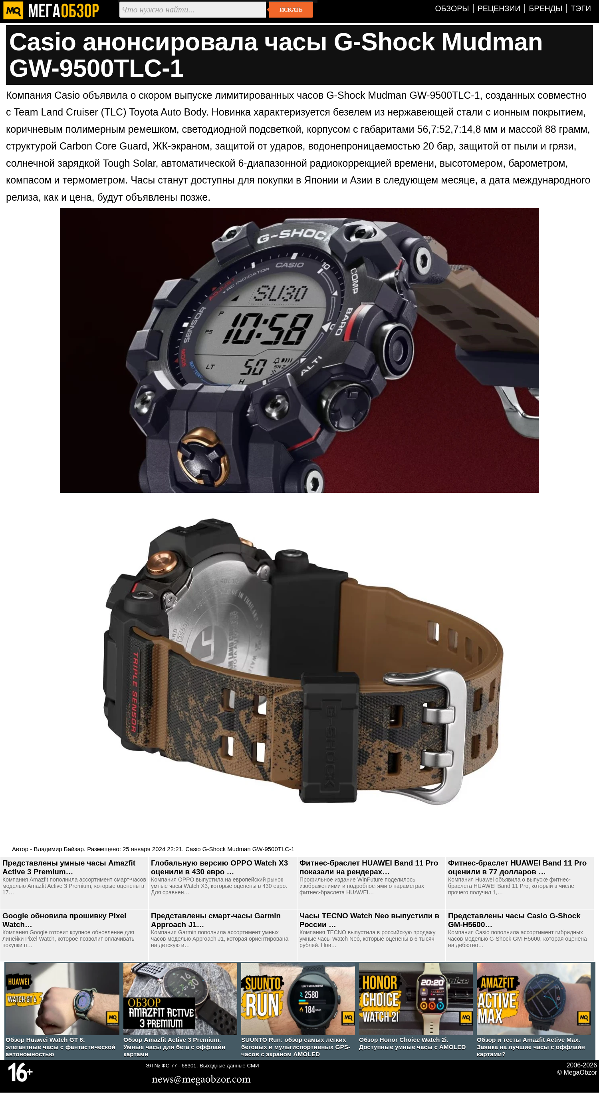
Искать (291, 9)
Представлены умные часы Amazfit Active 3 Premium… (68, 867)
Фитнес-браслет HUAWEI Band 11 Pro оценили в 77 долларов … (517, 867)
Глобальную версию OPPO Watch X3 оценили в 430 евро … (219, 867)
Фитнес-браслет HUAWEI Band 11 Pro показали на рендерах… (369, 867)
